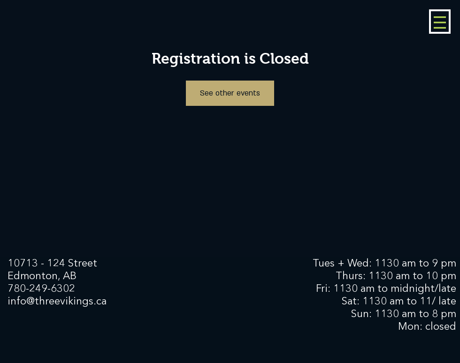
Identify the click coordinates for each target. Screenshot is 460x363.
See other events (230, 93)
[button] (440, 22)
